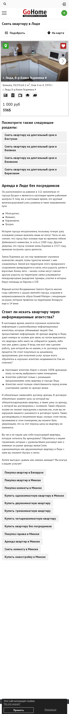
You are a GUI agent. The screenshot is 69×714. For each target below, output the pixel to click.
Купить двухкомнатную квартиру (27, 503)
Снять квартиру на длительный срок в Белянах (31, 148)
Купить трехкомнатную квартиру (28, 511)
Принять (18, 710)
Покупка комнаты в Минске (23, 488)
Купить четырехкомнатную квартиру (30, 518)
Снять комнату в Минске (21, 549)
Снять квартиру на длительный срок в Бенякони (31, 159)
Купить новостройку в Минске (25, 557)
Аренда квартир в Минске (22, 541)
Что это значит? (12, 704)
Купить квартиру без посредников (28, 526)
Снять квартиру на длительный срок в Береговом (31, 171)
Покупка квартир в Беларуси (24, 472)
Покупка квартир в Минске (23, 480)
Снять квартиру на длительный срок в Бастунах (31, 137)
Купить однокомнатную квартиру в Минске (34, 495)
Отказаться (50, 709)
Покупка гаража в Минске (22, 534)
